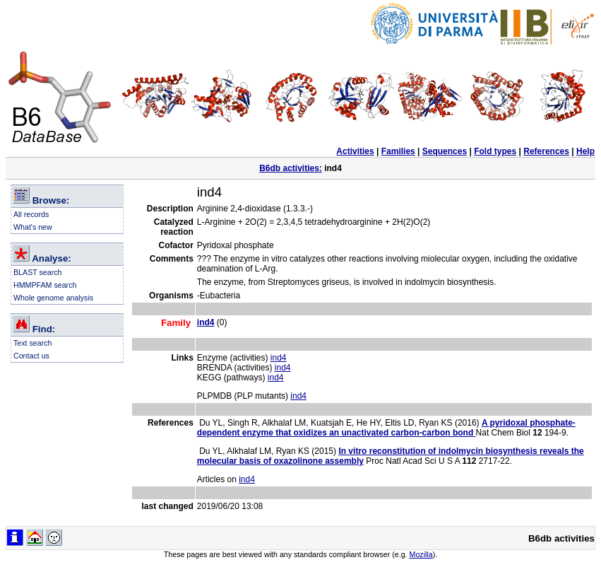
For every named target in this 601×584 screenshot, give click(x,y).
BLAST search (37, 272)
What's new (32, 227)
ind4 (278, 358)
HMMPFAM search (44, 285)
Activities (355, 151)
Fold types (495, 151)
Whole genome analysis (53, 297)
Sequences (444, 151)
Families (398, 151)
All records (31, 214)
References (546, 151)
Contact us (31, 355)
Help (585, 151)
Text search (32, 343)
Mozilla (421, 554)
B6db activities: (290, 168)
